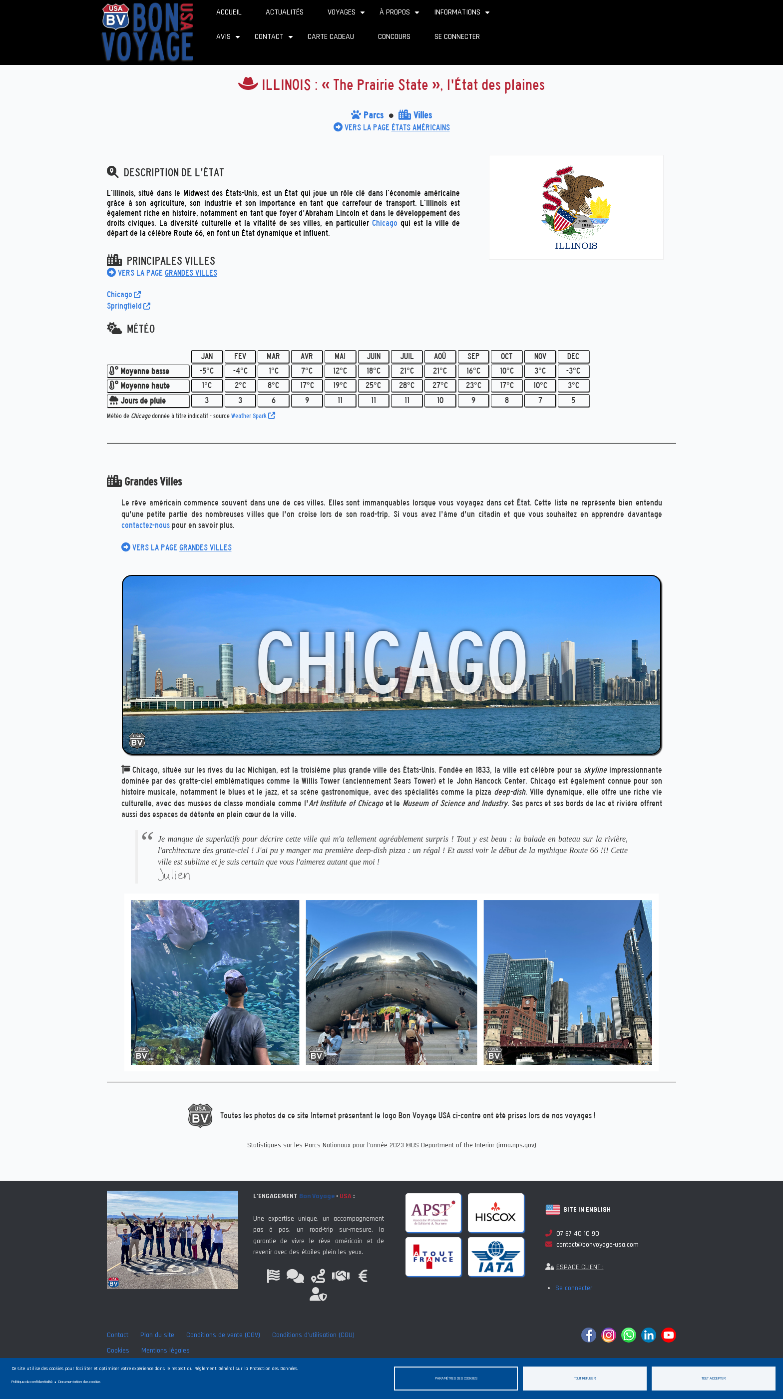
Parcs (367, 115)
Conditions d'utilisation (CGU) (313, 1335)
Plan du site (157, 1335)
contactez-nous (145, 525)
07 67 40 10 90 (572, 1233)
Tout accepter (714, 1378)
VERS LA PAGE (392, 127)
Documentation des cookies (79, 1382)
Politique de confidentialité (31, 1382)
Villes (415, 115)
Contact (275, 40)
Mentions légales (165, 1350)
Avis (229, 40)
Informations (463, 15)
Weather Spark (253, 416)
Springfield (128, 306)
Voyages (348, 15)
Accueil (229, 12)
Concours (394, 36)
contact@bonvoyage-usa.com (592, 1244)
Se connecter (457, 36)
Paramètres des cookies (456, 1378)
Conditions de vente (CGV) (223, 1335)
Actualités (285, 12)
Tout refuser (585, 1378)
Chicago (384, 223)
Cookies (118, 1350)
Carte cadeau (331, 36)
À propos (401, 15)
